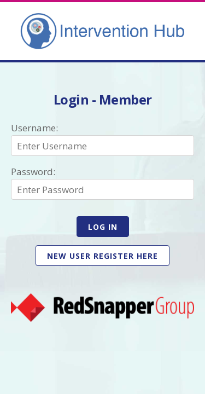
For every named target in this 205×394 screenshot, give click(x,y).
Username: (34, 127)
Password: (33, 171)
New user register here (102, 256)
